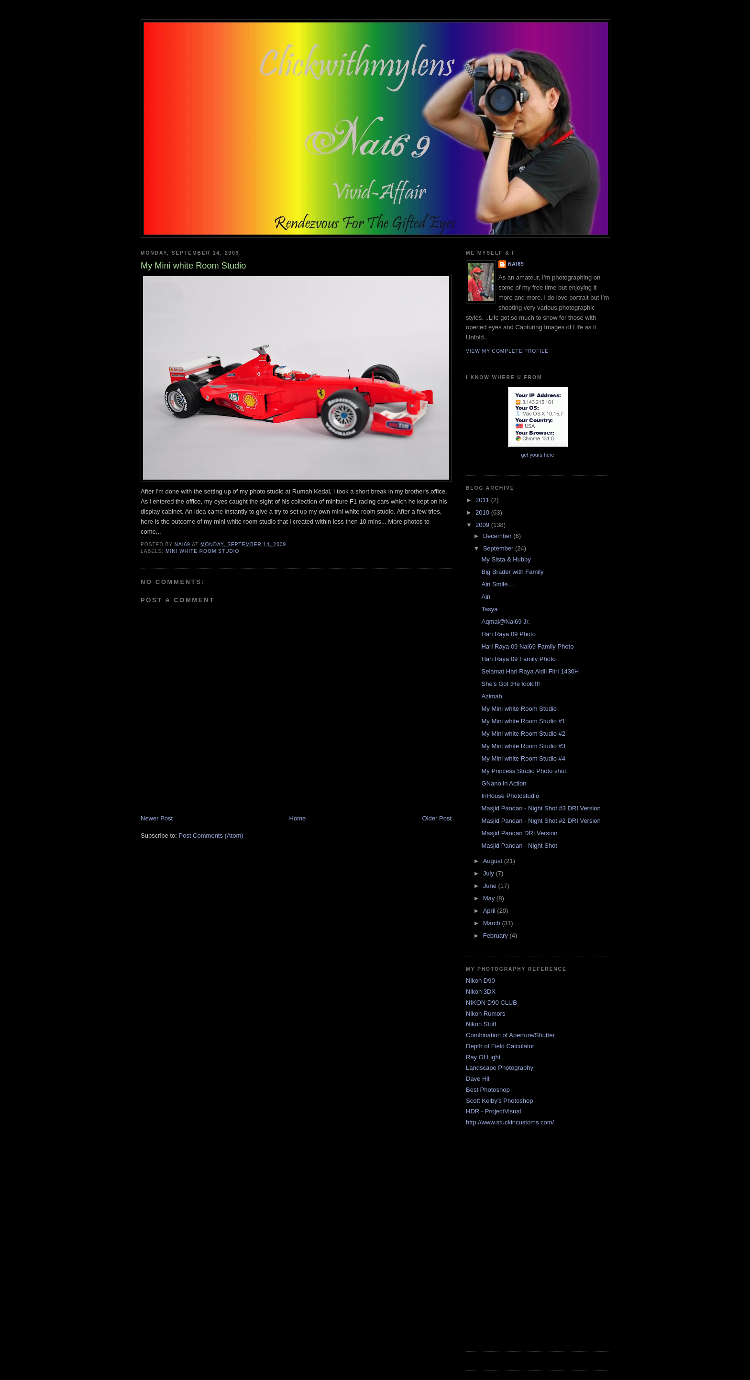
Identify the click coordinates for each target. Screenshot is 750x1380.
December (498, 535)
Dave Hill (478, 1078)
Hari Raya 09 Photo (508, 634)
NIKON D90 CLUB (491, 1002)
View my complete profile (507, 351)
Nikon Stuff (481, 1024)
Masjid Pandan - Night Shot (519, 845)
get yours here (537, 455)
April (490, 910)
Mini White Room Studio (202, 551)
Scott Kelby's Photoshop (499, 1100)
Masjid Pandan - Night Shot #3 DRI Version (540, 808)
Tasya (489, 609)
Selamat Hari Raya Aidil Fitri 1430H (530, 671)
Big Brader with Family (512, 571)
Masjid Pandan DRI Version (519, 833)
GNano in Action (503, 783)
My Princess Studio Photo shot (523, 770)
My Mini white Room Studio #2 (523, 733)
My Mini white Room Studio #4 (523, 758)
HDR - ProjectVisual (493, 1111)
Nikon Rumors (485, 1013)
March (492, 923)
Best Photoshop (488, 1089)
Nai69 (516, 264)
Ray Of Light (483, 1057)
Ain (485, 596)
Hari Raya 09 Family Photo (518, 658)
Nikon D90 (480, 980)
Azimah (491, 696)
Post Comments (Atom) (211, 835)
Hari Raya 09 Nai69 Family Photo (527, 646)
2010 (483, 512)
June (490, 885)
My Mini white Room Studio (519, 708)
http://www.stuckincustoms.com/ (510, 1122)
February (496, 935)
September (499, 548)
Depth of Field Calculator (500, 1046)
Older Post (437, 818)
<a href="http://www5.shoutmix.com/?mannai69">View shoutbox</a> (538, 1243)
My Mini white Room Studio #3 (523, 746)
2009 (483, 524)
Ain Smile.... (497, 584)
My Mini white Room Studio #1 (523, 721)
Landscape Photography (499, 1067)
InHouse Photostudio (510, 795)
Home (297, 818)
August (493, 860)
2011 (483, 500)
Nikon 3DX (481, 991)
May (489, 898)
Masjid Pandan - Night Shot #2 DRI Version (540, 820)
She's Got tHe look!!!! (510, 683)
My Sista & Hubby (505, 559)
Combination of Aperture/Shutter (510, 1035)
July (489, 873)
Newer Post (157, 818)
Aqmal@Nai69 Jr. (505, 621)
